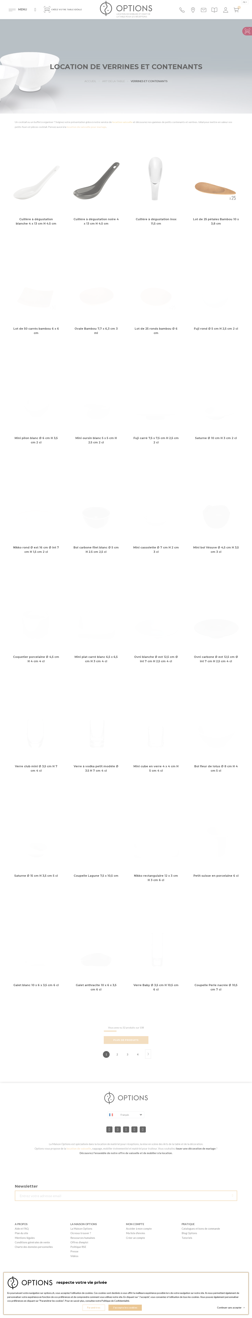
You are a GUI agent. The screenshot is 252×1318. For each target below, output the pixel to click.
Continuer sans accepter (231, 1307)
